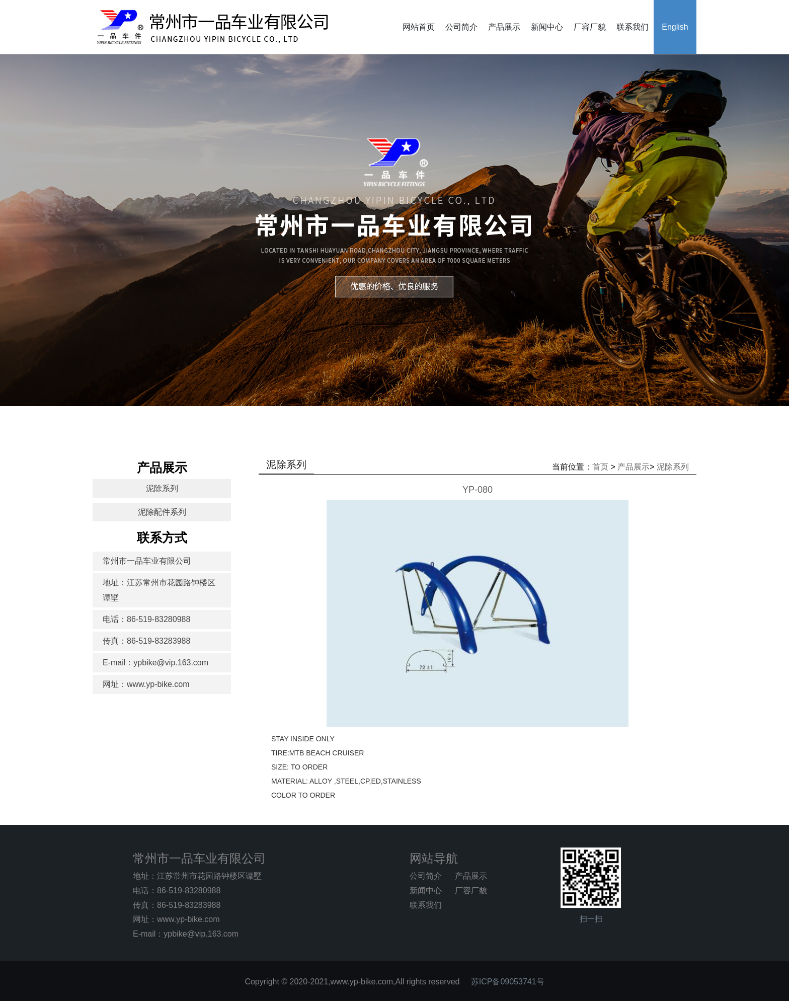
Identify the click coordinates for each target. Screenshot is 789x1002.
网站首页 (419, 27)
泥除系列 (162, 488)
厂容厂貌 (590, 27)
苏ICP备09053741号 (507, 981)
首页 (600, 467)
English (675, 27)
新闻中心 (547, 27)
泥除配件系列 (162, 512)
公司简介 (461, 27)
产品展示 (504, 27)
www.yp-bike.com (188, 919)
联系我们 (632, 27)
